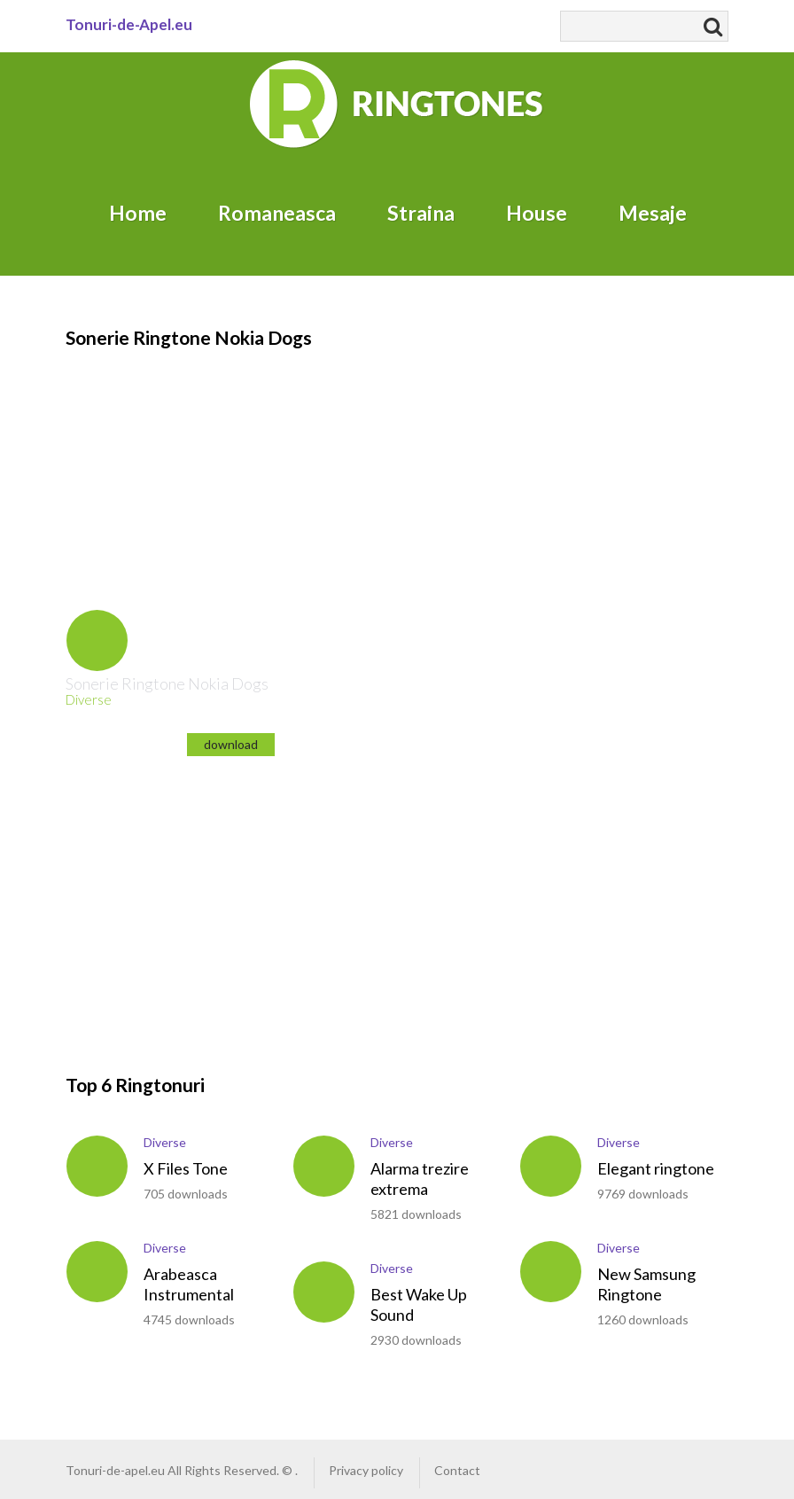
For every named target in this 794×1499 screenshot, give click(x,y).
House (536, 213)
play (97, 640)
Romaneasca (277, 213)
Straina (420, 213)
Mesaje (653, 213)
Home (137, 213)
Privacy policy (366, 1470)
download (231, 744)
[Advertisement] (181, 462)
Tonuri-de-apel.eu (115, 1470)
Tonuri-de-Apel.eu (129, 24)
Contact (457, 1470)
